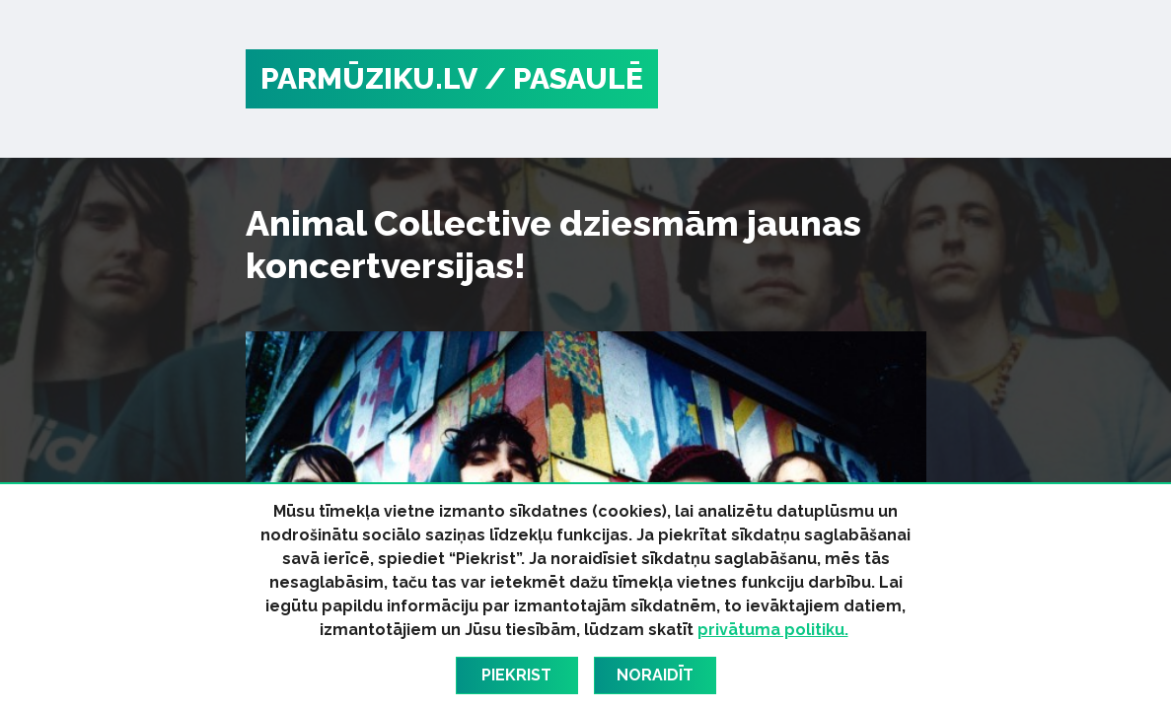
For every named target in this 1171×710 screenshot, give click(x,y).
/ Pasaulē (563, 78)
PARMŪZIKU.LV (368, 78)
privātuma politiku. (772, 629)
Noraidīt (655, 675)
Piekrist (516, 675)
